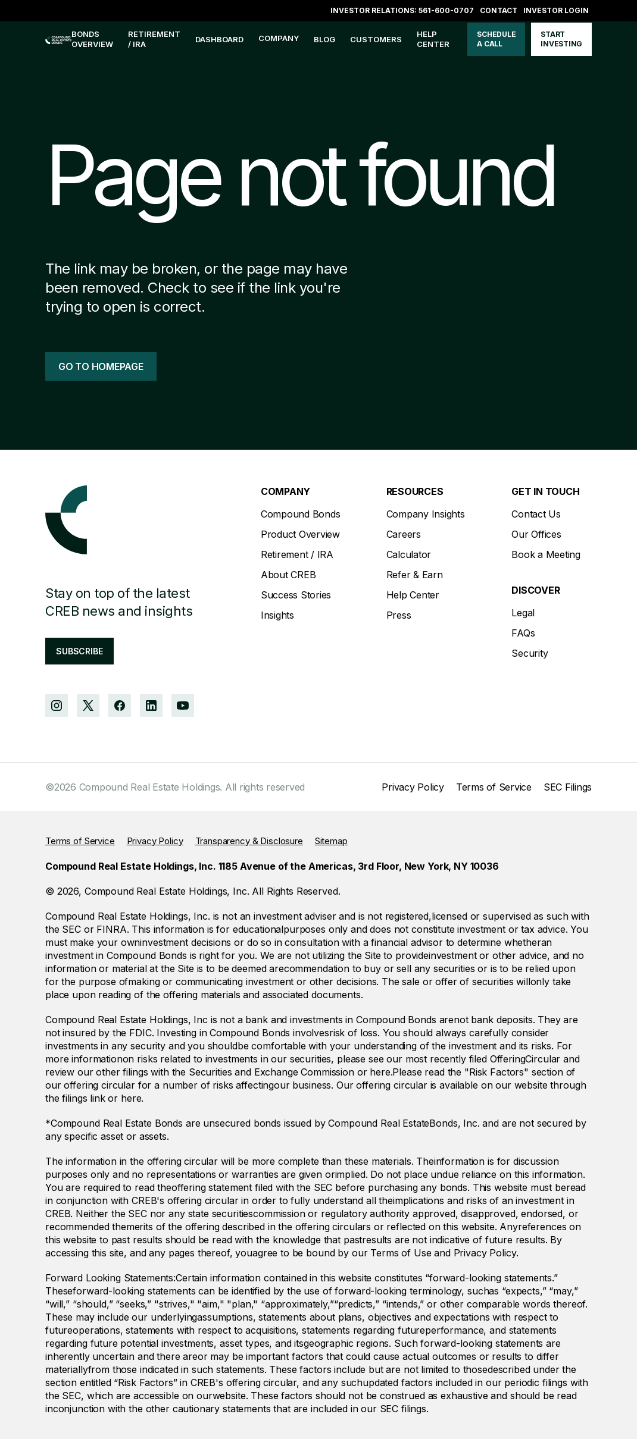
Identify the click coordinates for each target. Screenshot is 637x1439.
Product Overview (300, 534)
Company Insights (425, 514)
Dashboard (219, 39)
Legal (523, 613)
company (278, 38)
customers (376, 39)
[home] (58, 39)
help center (433, 39)
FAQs (523, 633)
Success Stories (296, 595)
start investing (561, 39)
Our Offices (536, 534)
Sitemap (331, 841)
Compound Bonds (301, 514)
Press (398, 615)
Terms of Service (494, 787)
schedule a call (496, 39)
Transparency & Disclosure (249, 841)
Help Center (412, 595)
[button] (278, 39)
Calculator (409, 554)
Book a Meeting (545, 554)
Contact (498, 10)
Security (529, 653)
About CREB (288, 575)
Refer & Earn (414, 575)
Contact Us (536, 514)
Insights (277, 615)
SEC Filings (568, 787)
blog (324, 39)
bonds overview (92, 39)
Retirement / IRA (154, 39)
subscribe (79, 651)
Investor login (556, 10)
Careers (403, 534)
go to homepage (100, 366)
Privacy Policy (413, 787)
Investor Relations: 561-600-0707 (402, 10)
